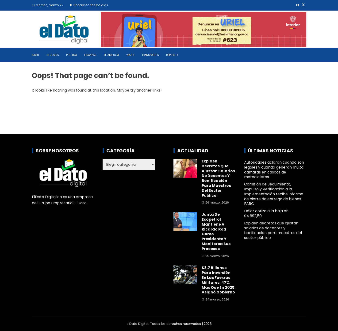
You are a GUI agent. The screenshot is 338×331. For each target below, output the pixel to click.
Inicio (35, 55)
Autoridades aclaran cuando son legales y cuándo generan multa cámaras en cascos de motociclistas (274, 170)
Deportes (172, 55)
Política (71, 55)
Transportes (150, 55)
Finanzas (90, 55)
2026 (208, 323)
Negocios (52, 55)
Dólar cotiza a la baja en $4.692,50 (266, 213)
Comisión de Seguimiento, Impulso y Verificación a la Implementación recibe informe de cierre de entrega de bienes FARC (273, 193)
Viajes (130, 55)
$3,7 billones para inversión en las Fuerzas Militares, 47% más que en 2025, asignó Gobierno (219, 280)
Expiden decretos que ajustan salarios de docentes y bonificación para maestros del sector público (218, 178)
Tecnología (111, 55)
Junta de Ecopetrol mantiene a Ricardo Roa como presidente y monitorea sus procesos (216, 231)
